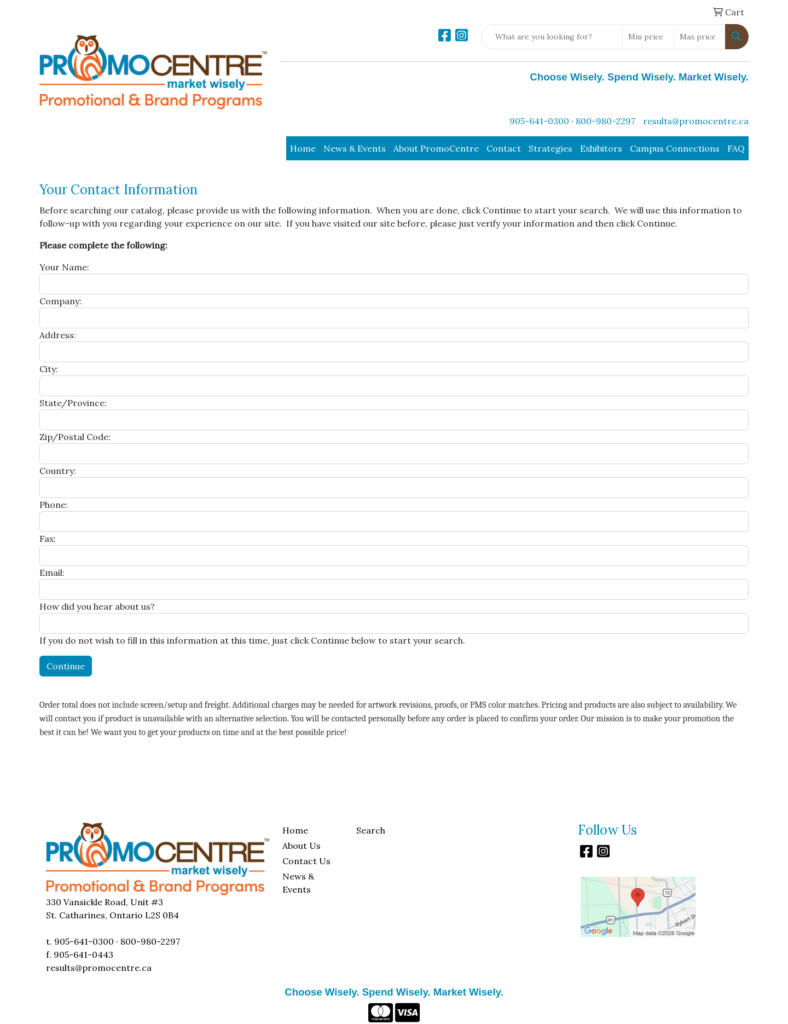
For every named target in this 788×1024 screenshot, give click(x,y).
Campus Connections (675, 148)
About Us (301, 845)
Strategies (550, 148)
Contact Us (306, 860)
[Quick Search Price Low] (648, 36)
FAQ (736, 148)
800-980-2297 (605, 120)
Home (303, 148)
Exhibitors (601, 148)
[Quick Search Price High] (700, 36)
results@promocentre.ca (696, 120)
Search (370, 830)
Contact (503, 148)
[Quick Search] (552, 36)
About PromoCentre (436, 148)
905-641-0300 (539, 120)
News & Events (354, 148)
